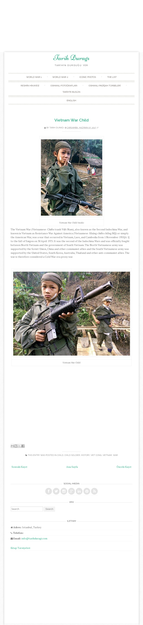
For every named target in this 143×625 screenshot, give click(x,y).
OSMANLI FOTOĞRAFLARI (63, 85)
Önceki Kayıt (124, 467)
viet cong (96, 455)
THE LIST (112, 77)
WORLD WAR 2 (60, 77)
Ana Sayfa (72, 467)
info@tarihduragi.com (34, 538)
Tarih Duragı (71, 57)
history (85, 455)
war (115, 455)
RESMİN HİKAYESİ (30, 85)
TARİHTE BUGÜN (71, 92)
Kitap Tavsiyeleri (20, 548)
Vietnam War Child (71, 120)
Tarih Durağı (57, 128)
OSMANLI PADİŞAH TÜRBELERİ (105, 85)
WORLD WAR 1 (34, 77)
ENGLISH (71, 100)
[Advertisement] (71, 26)
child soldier (72, 455)
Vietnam (107, 455)
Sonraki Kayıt (19, 467)
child (60, 455)
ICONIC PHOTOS (88, 77)
